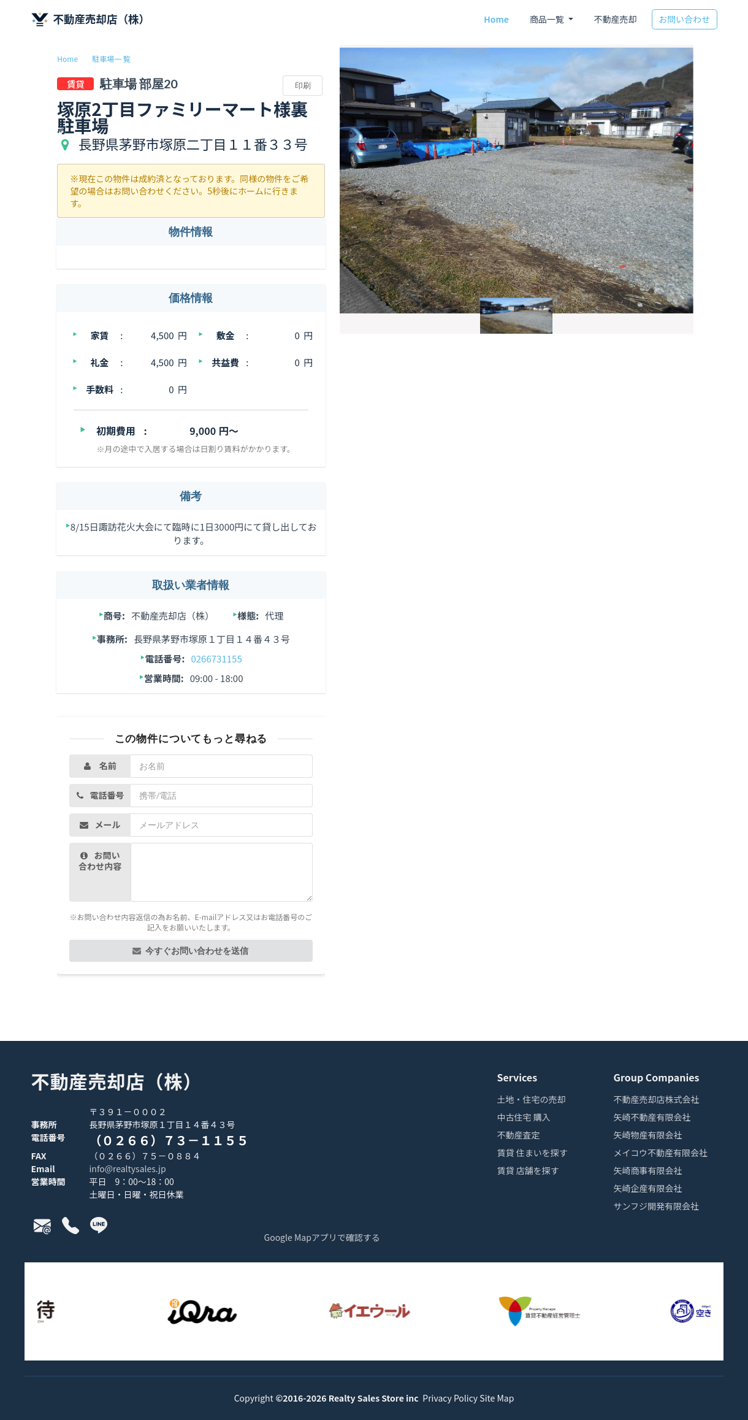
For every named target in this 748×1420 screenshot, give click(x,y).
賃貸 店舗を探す (528, 1171)
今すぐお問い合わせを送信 (190, 950)
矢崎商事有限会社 (648, 1171)
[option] (214, 1311)
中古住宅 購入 (524, 1118)
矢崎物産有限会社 (648, 1135)
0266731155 (216, 658)
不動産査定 (518, 1135)
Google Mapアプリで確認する (322, 1237)
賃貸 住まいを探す (532, 1153)
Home (496, 19)
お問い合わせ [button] (684, 19)
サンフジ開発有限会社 (657, 1207)
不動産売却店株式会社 (657, 1100)
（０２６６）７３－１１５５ (169, 1140)
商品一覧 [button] (548, 19)
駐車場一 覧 (111, 58)
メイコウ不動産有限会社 (661, 1153)
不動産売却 (615, 19)
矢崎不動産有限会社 (652, 1118)
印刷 (303, 85)
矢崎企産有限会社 (648, 1189)
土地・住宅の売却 (531, 1100)
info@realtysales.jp (128, 1168)
